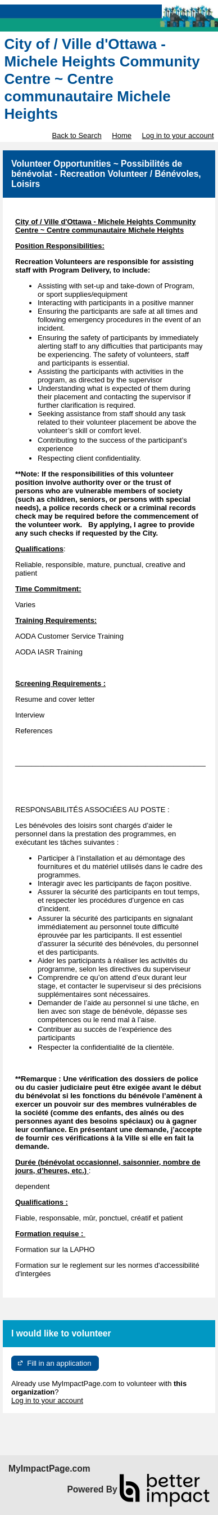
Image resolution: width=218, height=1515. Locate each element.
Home (121, 135)
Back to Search (76, 135)
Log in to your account (178, 135)
